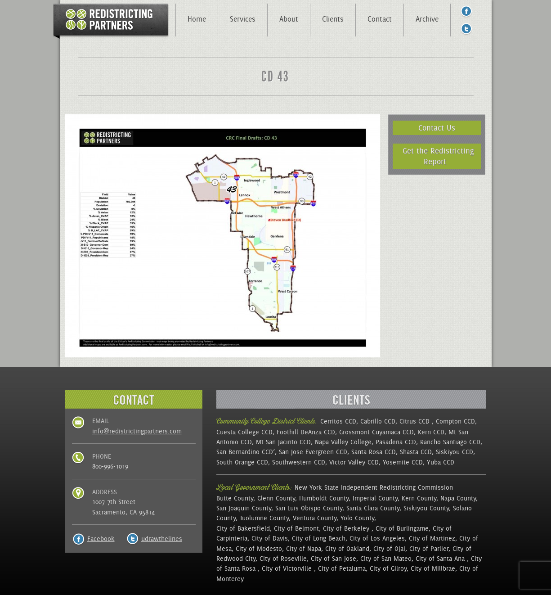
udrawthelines (161, 539)
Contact (379, 18)
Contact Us (436, 127)
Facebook (101, 539)
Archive (427, 18)
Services (242, 18)
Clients (333, 18)
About (288, 18)
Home (197, 18)
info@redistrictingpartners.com (137, 431)
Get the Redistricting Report (438, 156)
